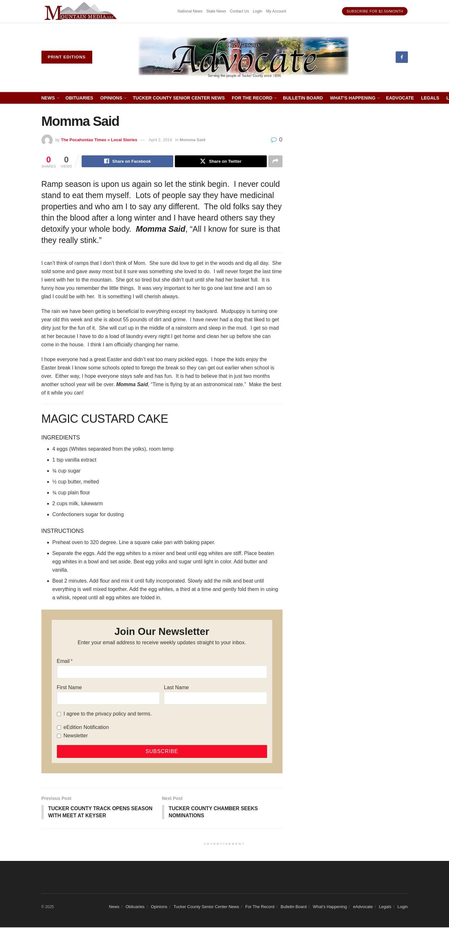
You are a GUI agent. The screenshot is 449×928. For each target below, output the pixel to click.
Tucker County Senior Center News (179, 97)
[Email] (162, 672)
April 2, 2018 (160, 139)
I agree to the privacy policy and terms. (108, 714)
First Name (69, 687)
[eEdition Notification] (59, 728)
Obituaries (79, 97)
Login (257, 11)
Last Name (176, 687)
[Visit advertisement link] (81, 11)
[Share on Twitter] (220, 161)
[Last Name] (215, 698)
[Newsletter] (59, 736)
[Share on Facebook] (127, 161)
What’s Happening (352, 97)
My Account (276, 11)
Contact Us (239, 11)
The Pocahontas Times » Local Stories (99, 139)
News (48, 97)
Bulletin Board (303, 97)
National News (190, 11)
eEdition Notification (86, 727)
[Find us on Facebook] (402, 57)
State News (216, 11)
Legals (430, 97)
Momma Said (192, 139)
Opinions (111, 97)
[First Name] (108, 698)
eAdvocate (400, 97)
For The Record (252, 97)
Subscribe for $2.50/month (374, 11)
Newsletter (76, 736)
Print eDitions (67, 57)
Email (63, 661)
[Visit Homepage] (243, 57)
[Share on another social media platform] (275, 161)
